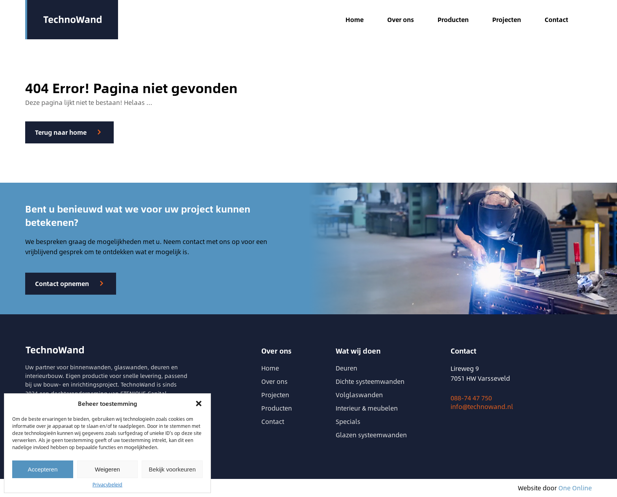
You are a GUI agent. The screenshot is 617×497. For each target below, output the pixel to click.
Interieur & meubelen (367, 408)
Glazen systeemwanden (371, 434)
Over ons (400, 20)
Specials (348, 421)
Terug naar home (61, 132)
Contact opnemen (62, 283)
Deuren (346, 367)
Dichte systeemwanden (370, 381)
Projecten (506, 20)
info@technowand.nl (482, 406)
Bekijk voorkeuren (172, 469)
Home (354, 20)
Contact (556, 20)
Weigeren (107, 469)
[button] (199, 403)
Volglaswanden (359, 394)
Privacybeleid (107, 484)
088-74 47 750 (471, 398)
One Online (575, 487)
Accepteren (42, 469)
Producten (453, 20)
